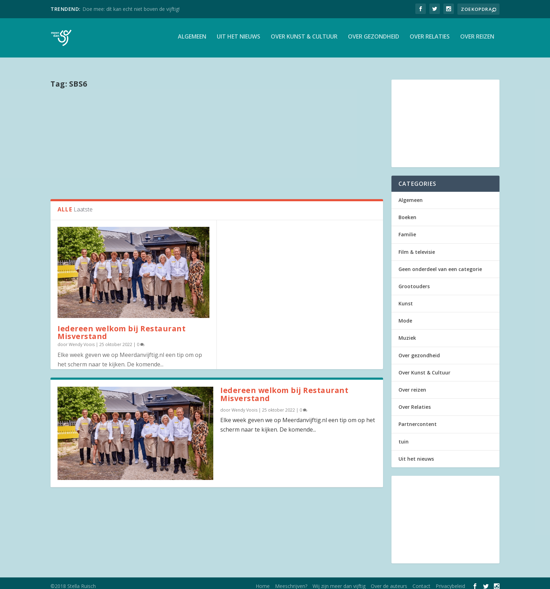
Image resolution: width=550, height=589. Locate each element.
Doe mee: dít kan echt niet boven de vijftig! (131, 9)
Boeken (407, 212)
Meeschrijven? (291, 580)
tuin (403, 436)
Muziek (407, 333)
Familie (407, 229)
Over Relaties (430, 39)
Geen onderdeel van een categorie (440, 263)
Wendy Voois (82, 339)
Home (263, 580)
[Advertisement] (217, 138)
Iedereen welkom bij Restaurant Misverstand (122, 327)
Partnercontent (417, 418)
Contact (421, 580)
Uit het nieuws (238, 39)
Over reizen (477, 39)
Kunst (405, 298)
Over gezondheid (373, 39)
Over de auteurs (389, 580)
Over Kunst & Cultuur (304, 39)
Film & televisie (416, 246)
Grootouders (414, 281)
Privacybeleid (450, 580)
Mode (405, 315)
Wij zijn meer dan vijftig (339, 580)
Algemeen (192, 39)
